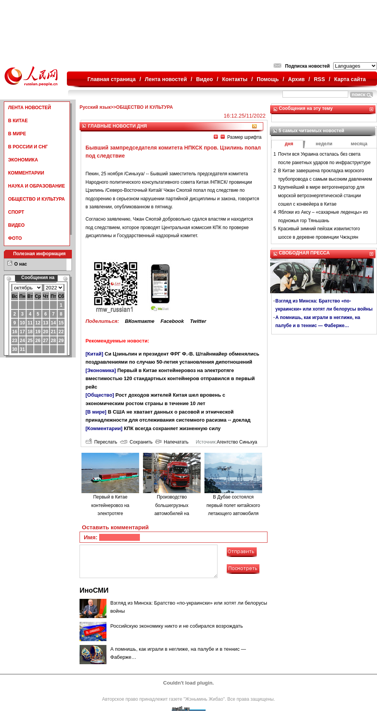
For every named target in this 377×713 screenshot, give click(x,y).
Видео (204, 79)
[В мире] (96, 412)
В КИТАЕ (18, 120)
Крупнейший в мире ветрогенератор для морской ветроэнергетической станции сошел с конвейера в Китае (321, 195)
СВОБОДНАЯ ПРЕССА (304, 253)
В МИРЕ (17, 133)
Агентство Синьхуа (237, 442)
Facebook (172, 321)
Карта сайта (349, 79)
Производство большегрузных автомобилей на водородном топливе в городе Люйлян (172, 513)
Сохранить (136, 442)
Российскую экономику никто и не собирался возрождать (176, 626)
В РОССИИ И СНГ (28, 147)
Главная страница (112, 79)
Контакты (234, 79)
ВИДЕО (16, 225)
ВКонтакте (139, 321)
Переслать (101, 442)
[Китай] (94, 354)
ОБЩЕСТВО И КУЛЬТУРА (36, 199)
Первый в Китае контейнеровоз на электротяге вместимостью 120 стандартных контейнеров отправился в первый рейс (170, 378)
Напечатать (172, 442)
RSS (319, 79)
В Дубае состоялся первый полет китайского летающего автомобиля (233, 505)
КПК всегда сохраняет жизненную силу (172, 428)
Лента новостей (166, 79)
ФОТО (15, 238)
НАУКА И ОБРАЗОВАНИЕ (36, 186)
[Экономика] (101, 370)
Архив (296, 79)
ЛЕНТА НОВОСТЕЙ (29, 107)
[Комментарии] (104, 428)
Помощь (268, 79)
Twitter (198, 321)
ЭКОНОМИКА (23, 160)
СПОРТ (16, 212)
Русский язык (95, 107)
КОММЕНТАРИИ (26, 173)
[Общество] (100, 395)
